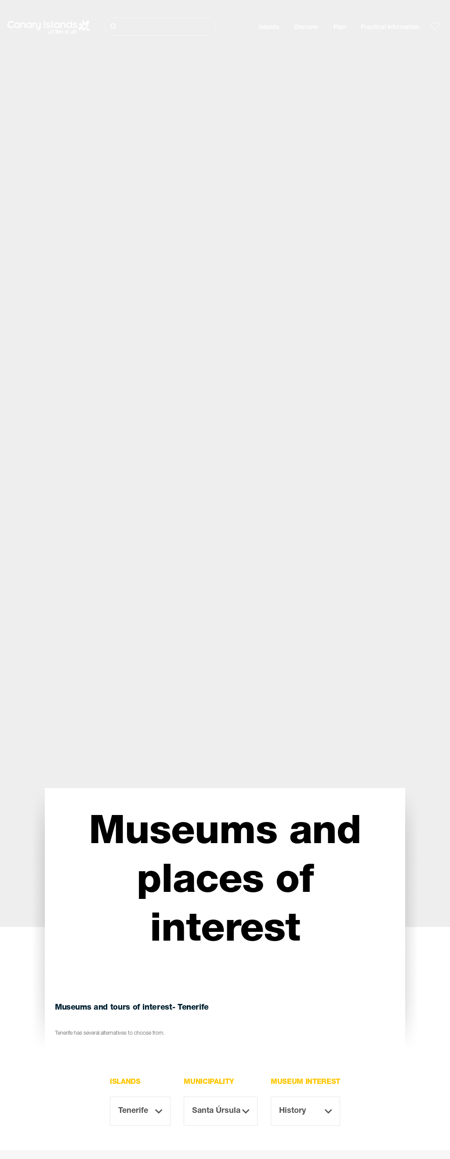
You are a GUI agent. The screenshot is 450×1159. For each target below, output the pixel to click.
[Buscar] (160, 27)
